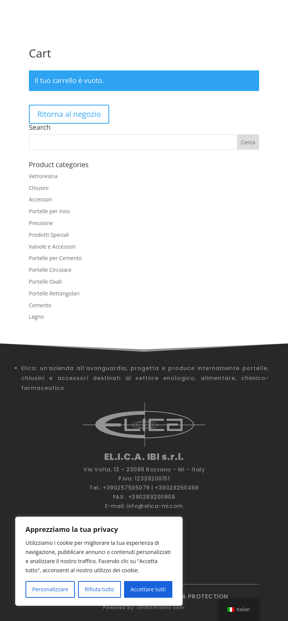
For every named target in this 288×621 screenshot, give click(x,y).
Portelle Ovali (45, 281)
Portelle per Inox (49, 211)
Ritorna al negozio (69, 114)
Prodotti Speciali (49, 234)
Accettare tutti (147, 589)
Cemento (40, 305)
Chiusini (39, 188)
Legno (36, 316)
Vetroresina (43, 176)
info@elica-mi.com (155, 506)
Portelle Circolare (50, 269)
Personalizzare (50, 589)
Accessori (40, 199)
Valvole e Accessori (52, 246)
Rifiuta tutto (99, 589)
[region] (99, 561)
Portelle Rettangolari (54, 293)
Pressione (41, 223)
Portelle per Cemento (55, 258)
